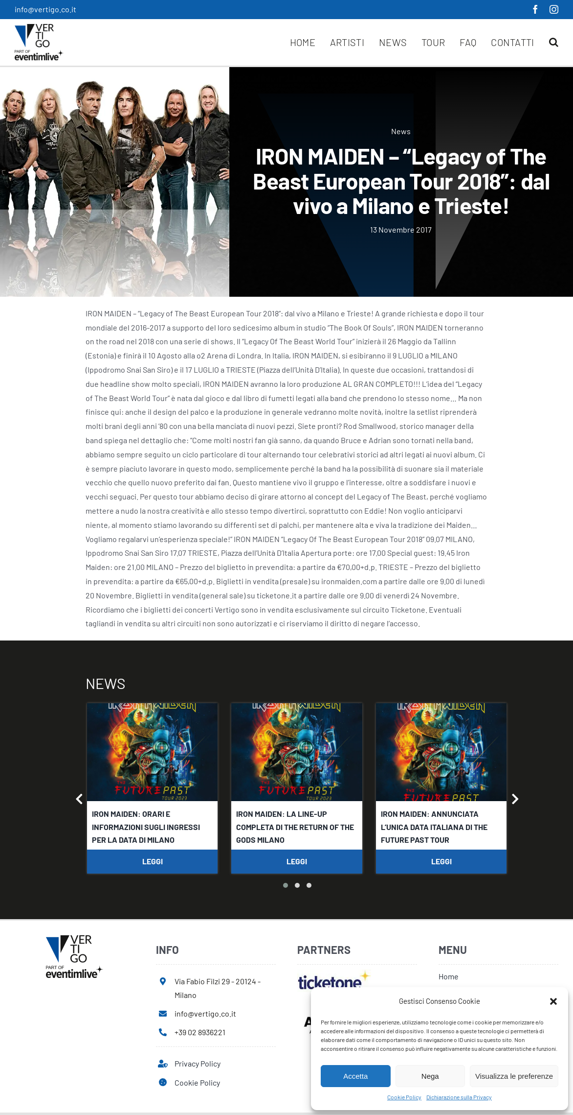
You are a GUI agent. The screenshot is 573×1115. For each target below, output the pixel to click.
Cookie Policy (404, 1096)
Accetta (355, 1076)
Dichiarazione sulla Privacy (459, 1096)
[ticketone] (334, 973)
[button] (553, 1001)
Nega (430, 1076)
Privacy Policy (197, 1063)
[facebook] (535, 9)
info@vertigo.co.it (45, 9)
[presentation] (79, 800)
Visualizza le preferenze (514, 1076)
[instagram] (554, 9)
